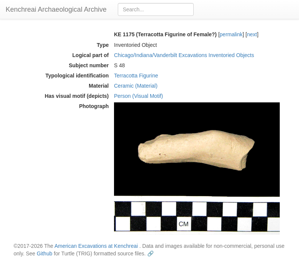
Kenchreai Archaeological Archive (56, 9)
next (252, 34)
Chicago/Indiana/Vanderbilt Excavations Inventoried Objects (184, 55)
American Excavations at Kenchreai (96, 246)
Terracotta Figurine (136, 76)
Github (44, 253)
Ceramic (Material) (135, 86)
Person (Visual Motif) (138, 96)
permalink (231, 34)
